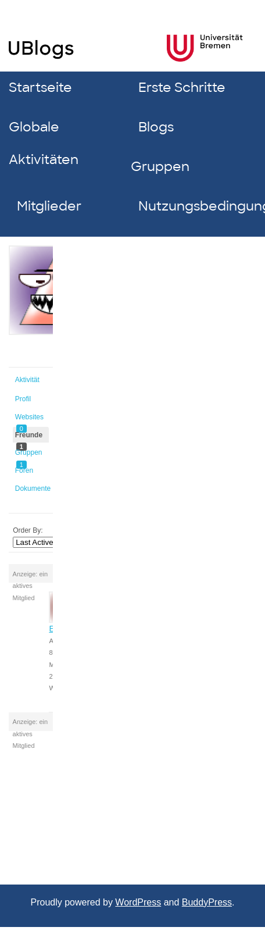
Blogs (156, 127)
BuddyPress (207, 902)
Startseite (40, 87)
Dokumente (32, 488)
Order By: (27, 530)
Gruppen (160, 166)
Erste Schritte (181, 87)
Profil (23, 399)
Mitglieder (49, 206)
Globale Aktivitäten (43, 143)
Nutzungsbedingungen (195, 206)
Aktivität (27, 380)
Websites (29, 419)
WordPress (138, 902)
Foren (24, 470)
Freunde (28, 437)
